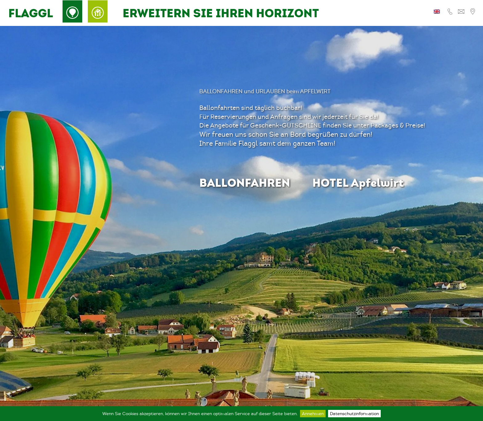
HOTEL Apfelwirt (358, 182)
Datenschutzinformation (354, 413)
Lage (471, 11)
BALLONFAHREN (244, 182)
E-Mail (461, 11)
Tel (451, 11)
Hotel (98, 11)
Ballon (72, 11)
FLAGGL (30, 13)
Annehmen (313, 413)
